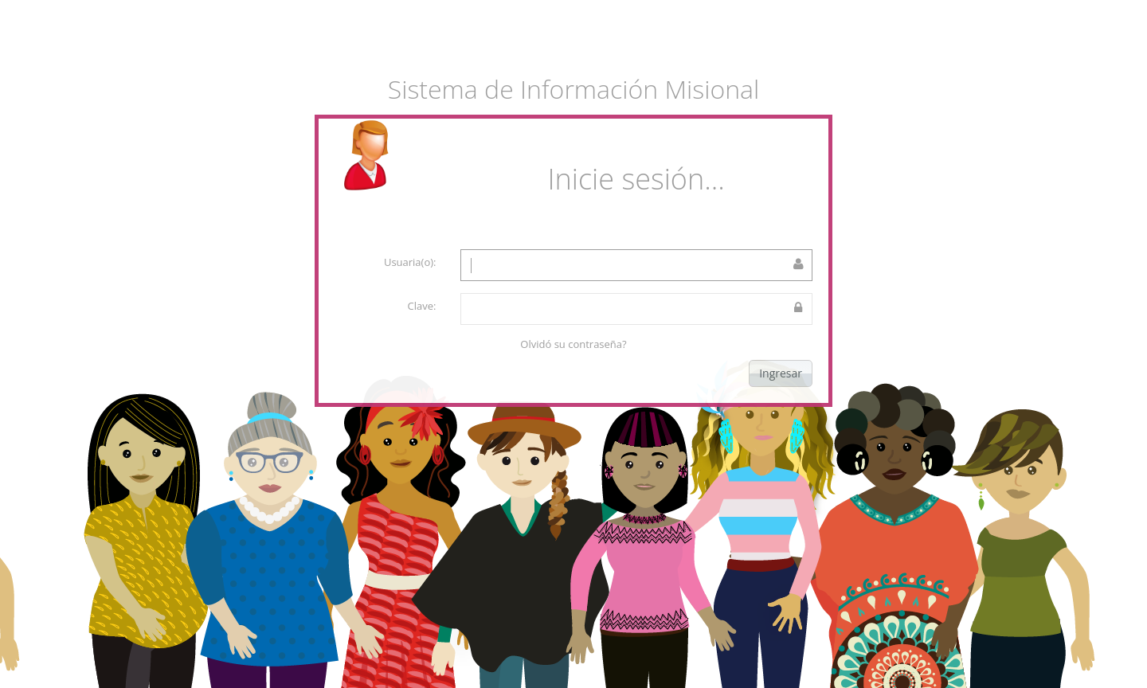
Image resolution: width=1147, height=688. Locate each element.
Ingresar (780, 373)
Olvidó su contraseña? (573, 344)
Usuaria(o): (410, 262)
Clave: (422, 306)
